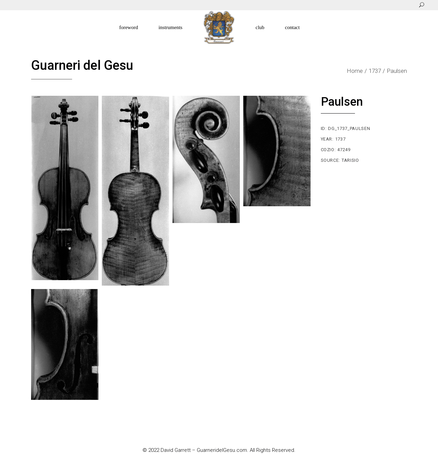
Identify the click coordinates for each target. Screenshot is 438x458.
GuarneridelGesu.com (222, 450)
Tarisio (350, 160)
